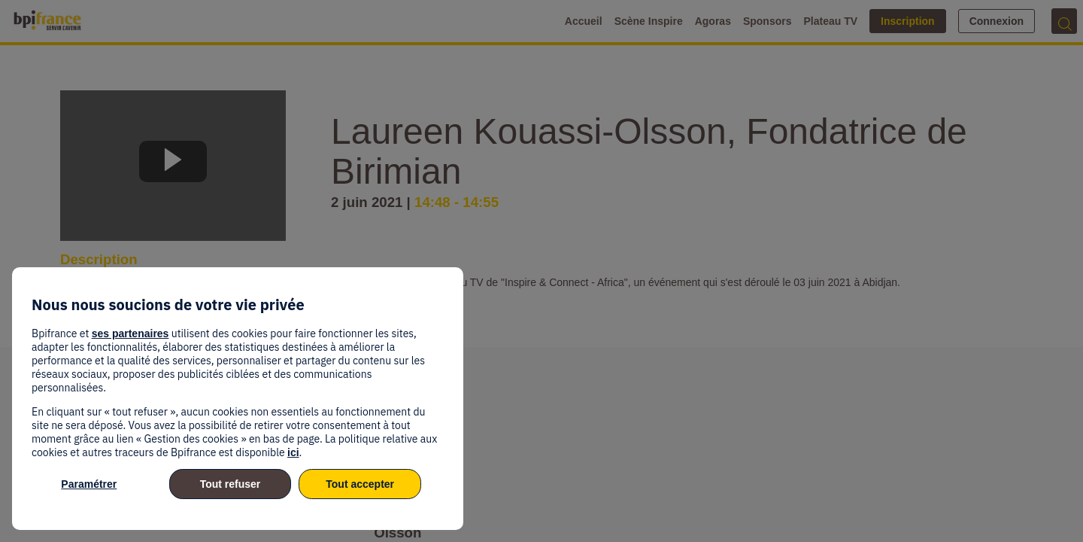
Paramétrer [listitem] (89, 484)
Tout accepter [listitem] (360, 484)
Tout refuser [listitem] (230, 484)
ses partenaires (130, 333)
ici (293, 452)
